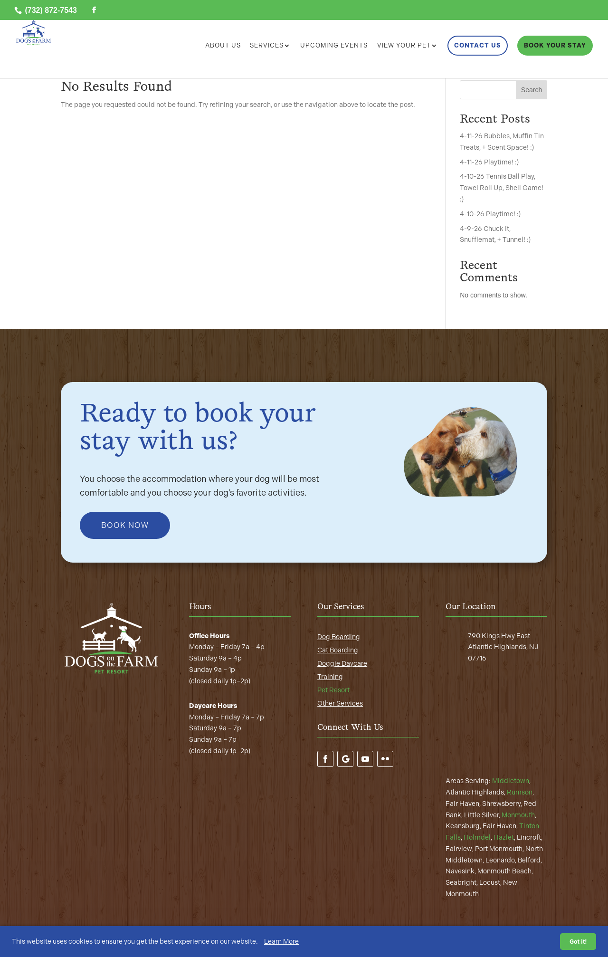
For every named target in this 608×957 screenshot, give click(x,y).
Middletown (510, 781)
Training (330, 677)
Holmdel (477, 837)
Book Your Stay (555, 45)
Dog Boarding (338, 637)
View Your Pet (404, 45)
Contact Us (477, 45)
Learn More (281, 942)
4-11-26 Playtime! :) (489, 162)
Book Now (125, 525)
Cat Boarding (337, 650)
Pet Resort (333, 690)
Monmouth (518, 815)
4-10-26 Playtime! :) (490, 214)
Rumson (519, 792)
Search (531, 90)
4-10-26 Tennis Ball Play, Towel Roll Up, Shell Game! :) (501, 187)
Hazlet (504, 837)
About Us (223, 45)
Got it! (578, 941)
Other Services (340, 703)
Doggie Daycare (342, 664)
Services (267, 45)
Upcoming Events (334, 45)
